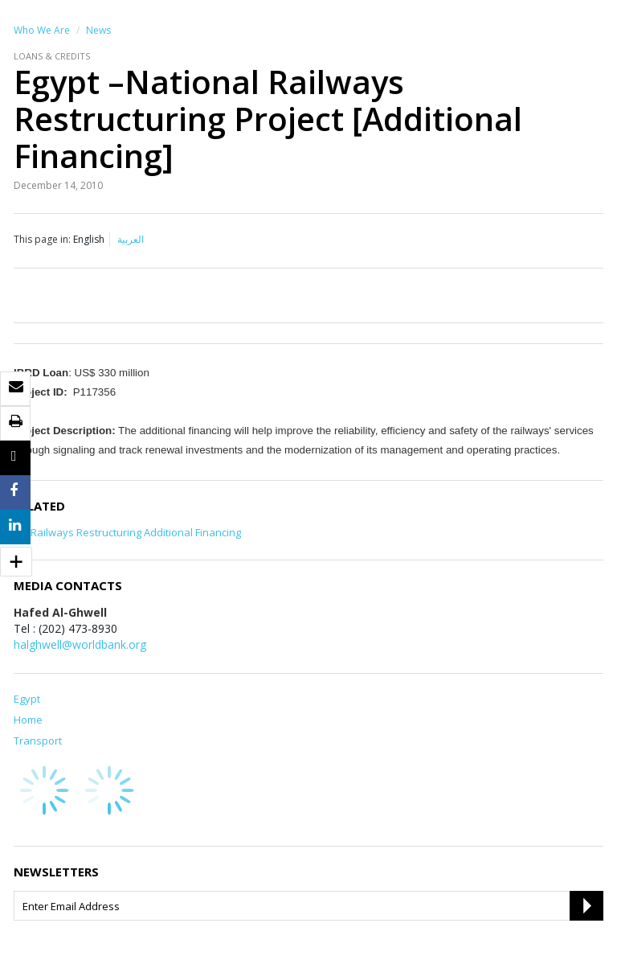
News (98, 30)
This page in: (42, 239)
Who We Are (42, 30)
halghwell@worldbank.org (80, 644)
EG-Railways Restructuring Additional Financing (127, 532)
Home (28, 719)
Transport (38, 740)
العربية (130, 239)
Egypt (27, 698)
